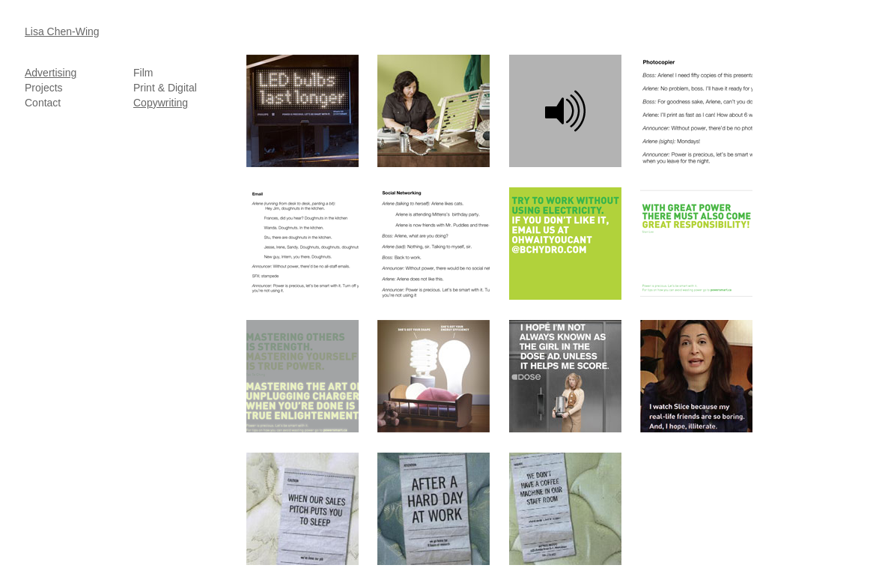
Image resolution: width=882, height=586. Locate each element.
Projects (44, 88)
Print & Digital (165, 88)
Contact (43, 103)
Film (143, 73)
